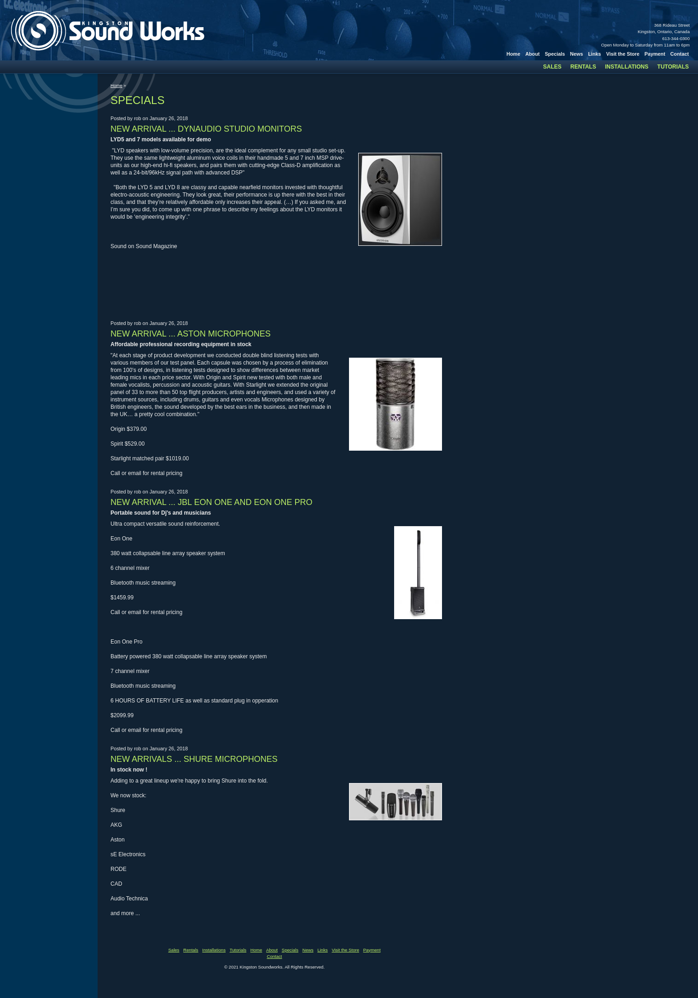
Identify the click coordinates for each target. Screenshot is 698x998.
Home (513, 54)
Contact (679, 54)
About (532, 54)
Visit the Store (622, 54)
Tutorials (673, 67)
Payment (655, 54)
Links (594, 54)
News (576, 54)
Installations (626, 67)
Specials (555, 54)
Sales (552, 67)
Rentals (583, 67)
